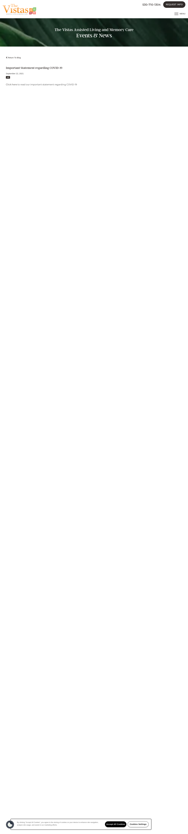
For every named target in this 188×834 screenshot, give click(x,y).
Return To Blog (13, 57)
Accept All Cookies (115, 824)
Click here (11, 84)
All (8, 77)
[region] (80, 824)
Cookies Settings (138, 824)
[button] (174, 4)
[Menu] (179, 13)
